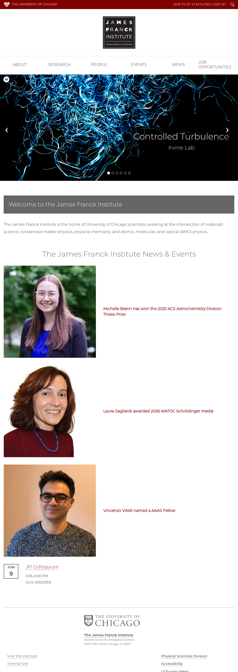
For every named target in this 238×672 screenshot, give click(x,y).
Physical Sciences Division (184, 656)
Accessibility (172, 663)
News (178, 64)
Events (139, 64)
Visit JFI (220, 4)
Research (59, 64)
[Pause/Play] (6, 80)
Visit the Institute (22, 656)
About (20, 64)
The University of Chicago (34, 4)
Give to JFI (182, 4)
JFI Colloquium (42, 567)
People (99, 64)
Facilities (202, 4)
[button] (9, 127)
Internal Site (17, 663)
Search (232, 5)
